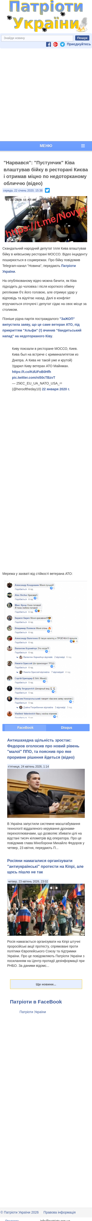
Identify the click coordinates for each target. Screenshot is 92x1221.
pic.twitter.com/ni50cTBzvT (33, 377)
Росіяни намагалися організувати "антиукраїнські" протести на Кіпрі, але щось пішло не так (45, 866)
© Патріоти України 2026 (19, 1212)
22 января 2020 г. (56, 389)
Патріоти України (33, 1012)
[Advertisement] (45, 95)
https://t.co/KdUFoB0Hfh (31, 372)
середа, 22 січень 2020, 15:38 (23, 190)
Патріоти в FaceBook (36, 1001)
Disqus (66, 728)
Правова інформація (59, 1212)
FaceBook (25, 728)
